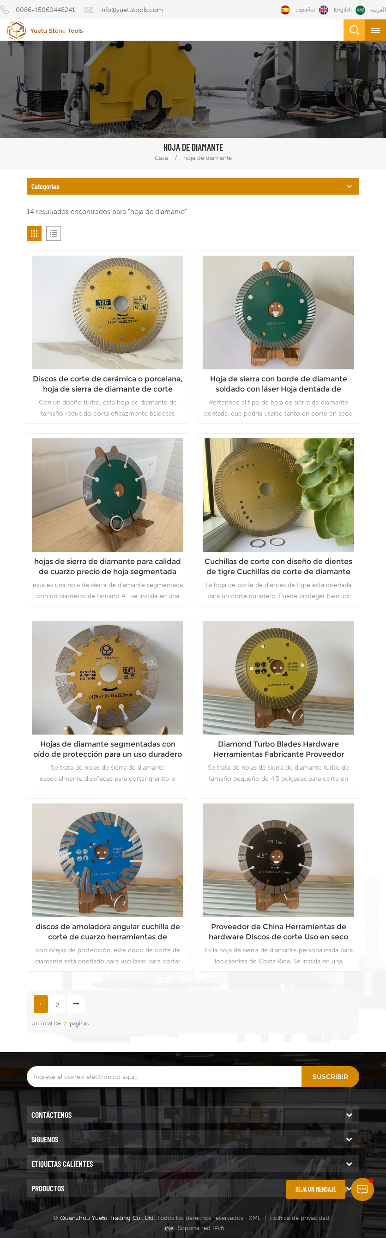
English (335, 10)
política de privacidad (299, 1217)
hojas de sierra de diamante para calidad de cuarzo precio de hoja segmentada (107, 566)
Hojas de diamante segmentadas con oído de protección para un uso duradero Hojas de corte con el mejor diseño (107, 750)
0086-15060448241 (45, 9)
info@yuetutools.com (131, 9)
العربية (371, 10)
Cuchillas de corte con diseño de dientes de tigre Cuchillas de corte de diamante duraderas (278, 567)
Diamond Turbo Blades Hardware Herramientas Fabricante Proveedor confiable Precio (278, 750)
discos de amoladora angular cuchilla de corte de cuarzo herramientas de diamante (108, 932)
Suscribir (330, 1077)
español (297, 10)
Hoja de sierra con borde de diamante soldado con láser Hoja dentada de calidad (278, 384)
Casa (161, 157)
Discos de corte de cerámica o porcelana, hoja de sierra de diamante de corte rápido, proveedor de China (108, 384)
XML (255, 1217)
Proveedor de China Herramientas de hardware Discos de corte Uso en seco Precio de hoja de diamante (278, 932)
